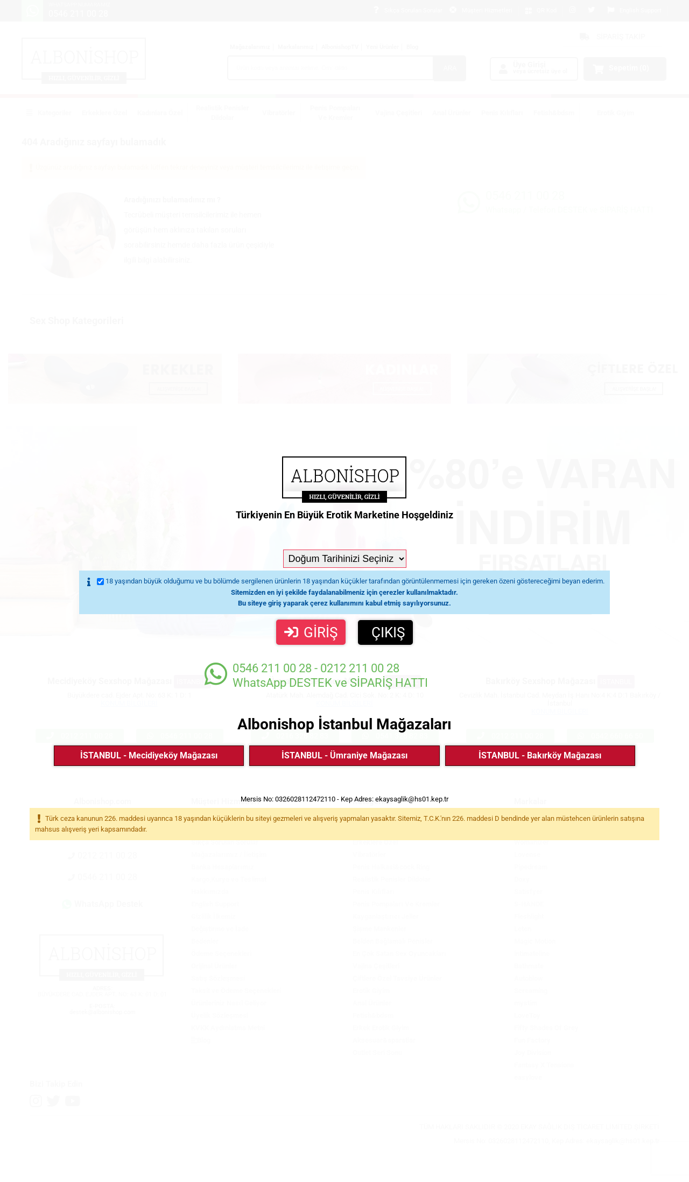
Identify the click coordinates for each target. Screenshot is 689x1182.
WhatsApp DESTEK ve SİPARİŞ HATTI (316, 675)
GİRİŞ (311, 632)
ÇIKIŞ (388, 632)
